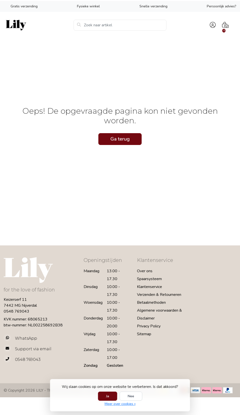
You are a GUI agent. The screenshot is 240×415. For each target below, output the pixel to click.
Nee (131, 396)
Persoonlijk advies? (221, 6)
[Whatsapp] (40, 338)
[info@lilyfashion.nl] (40, 349)
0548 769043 (16, 311)
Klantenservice (149, 286)
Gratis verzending (24, 6)
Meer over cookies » (120, 403)
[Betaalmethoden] (195, 390)
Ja (107, 396)
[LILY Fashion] (39, 25)
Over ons (144, 271)
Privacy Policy (149, 326)
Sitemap (144, 334)
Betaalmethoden (151, 302)
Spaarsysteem (149, 279)
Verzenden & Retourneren (159, 294)
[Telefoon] (40, 359)
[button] (212, 25)
